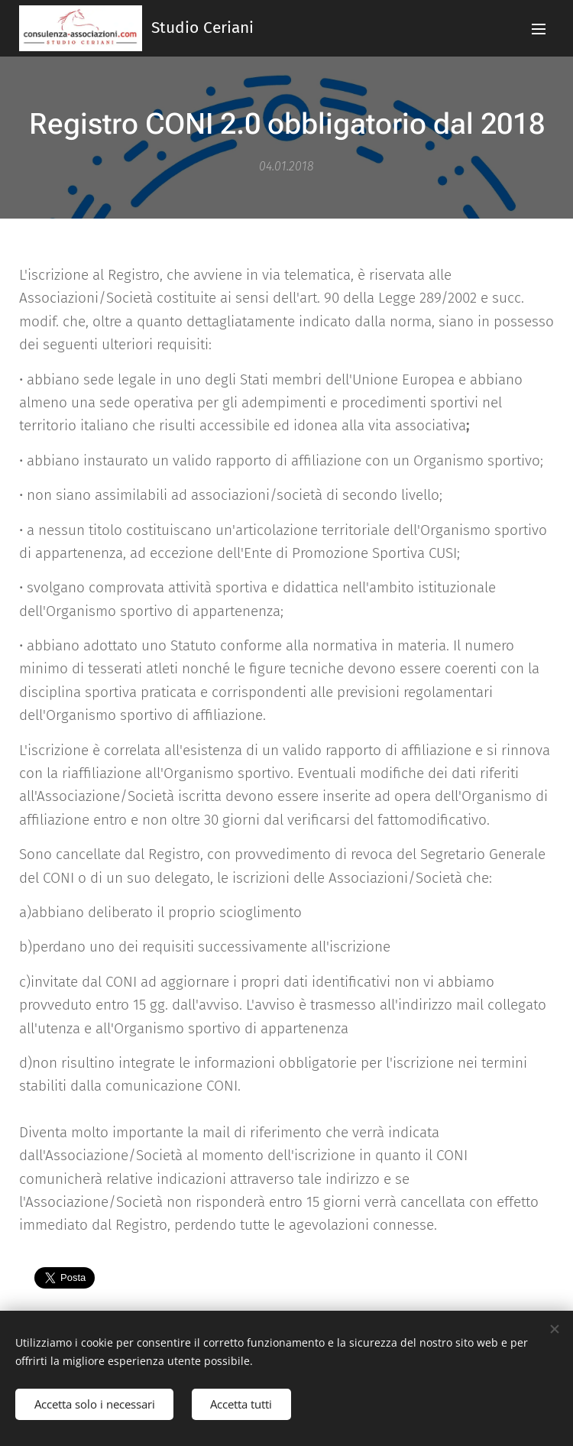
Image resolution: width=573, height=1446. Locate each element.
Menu (538, 29)
